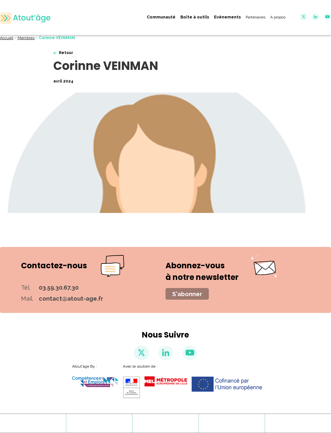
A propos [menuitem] (277, 17)
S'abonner (187, 294)
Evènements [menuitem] (227, 17)
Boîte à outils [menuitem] (194, 17)
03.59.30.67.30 (59, 287)
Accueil (6, 38)
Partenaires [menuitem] (255, 17)
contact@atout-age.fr (71, 298)
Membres (26, 38)
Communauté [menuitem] (161, 17)
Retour (66, 52)
